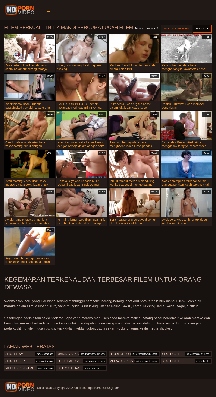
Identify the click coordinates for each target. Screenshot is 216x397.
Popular (202, 28)
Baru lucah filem (176, 28)
